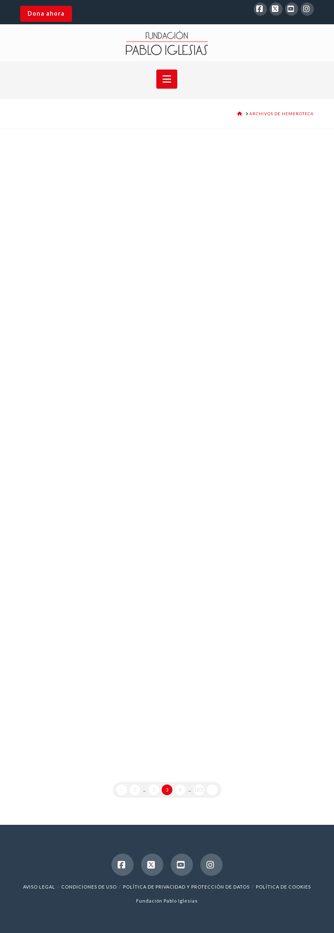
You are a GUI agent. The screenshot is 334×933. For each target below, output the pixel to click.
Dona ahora (46, 13)
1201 (199, 789)
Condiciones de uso (89, 886)
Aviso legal (39, 886)
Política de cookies (283, 886)
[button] (166, 79)
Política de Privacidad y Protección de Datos (186, 886)
